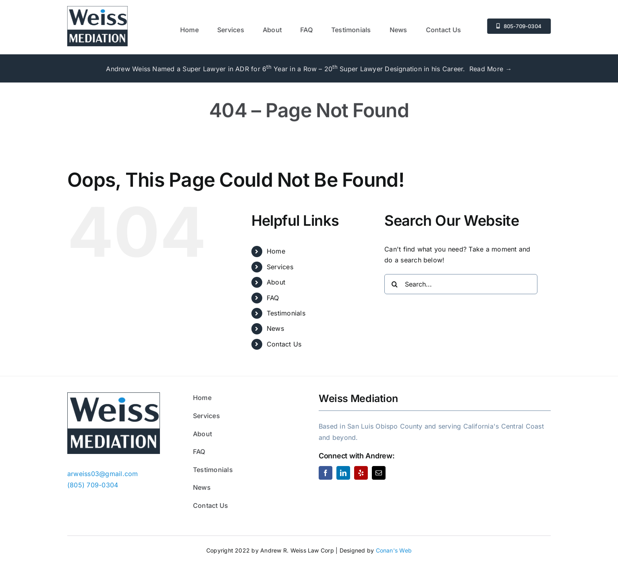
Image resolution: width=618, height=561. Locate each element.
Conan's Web (394, 550)
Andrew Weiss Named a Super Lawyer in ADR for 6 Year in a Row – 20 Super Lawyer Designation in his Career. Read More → (309, 69)
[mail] (379, 473)
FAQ (273, 298)
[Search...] (460, 284)
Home (276, 251)
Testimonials (286, 313)
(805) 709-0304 (92, 485)
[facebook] (325, 473)
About (276, 282)
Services (280, 267)
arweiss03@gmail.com (102, 474)
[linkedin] (343, 473)
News (275, 328)
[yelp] (361, 473)
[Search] (394, 284)
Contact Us (284, 344)
